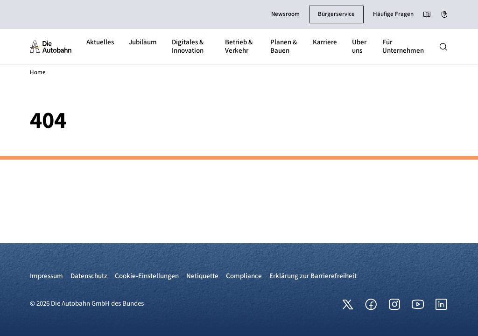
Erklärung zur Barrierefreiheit (313, 276)
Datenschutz (88, 276)
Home (38, 72)
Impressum (46, 276)
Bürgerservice (336, 14)
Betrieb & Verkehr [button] (239, 46)
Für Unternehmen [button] (403, 46)
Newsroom (285, 14)
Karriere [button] (325, 42)
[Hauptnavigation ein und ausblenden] (443, 46)
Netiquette (202, 276)
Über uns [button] (359, 46)
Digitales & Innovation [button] (188, 46)
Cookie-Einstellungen (147, 276)
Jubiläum (143, 42)
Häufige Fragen (393, 14)
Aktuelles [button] (100, 42)
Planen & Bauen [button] (283, 46)
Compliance (244, 276)
